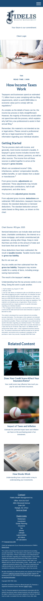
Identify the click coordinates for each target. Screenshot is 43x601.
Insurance (21, 526)
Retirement (21, 519)
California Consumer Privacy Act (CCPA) (19, 573)
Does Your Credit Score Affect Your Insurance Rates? (21, 379)
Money (21, 530)
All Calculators (21, 540)
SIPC (30, 586)
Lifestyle (21, 533)
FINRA (26, 586)
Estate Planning (21, 523)
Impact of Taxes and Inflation (21, 426)
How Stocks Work (21, 474)
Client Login (21, 36)
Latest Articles (21, 535)
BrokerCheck (5, 547)
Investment (21, 521)
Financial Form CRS (10, 541)
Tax (21, 528)
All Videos (21, 537)
